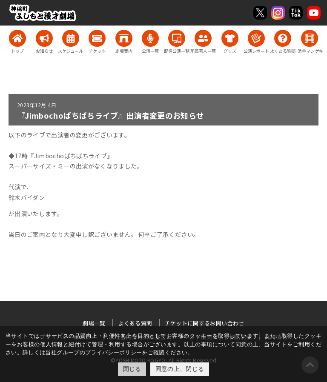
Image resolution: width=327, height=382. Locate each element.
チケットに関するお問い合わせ (204, 323)
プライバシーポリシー (113, 352)
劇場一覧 (94, 323)
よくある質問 (135, 323)
